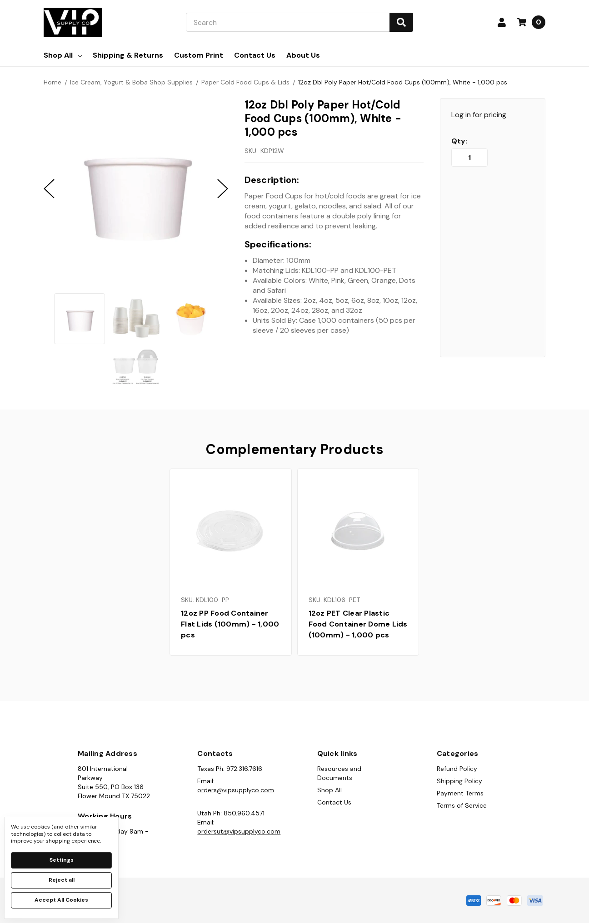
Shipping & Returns (128, 55)
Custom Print (198, 55)
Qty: (459, 141)
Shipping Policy (459, 781)
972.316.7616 (244, 769)
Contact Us (254, 55)
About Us (303, 55)
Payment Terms (460, 793)
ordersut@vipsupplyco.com (238, 831)
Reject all (62, 880)
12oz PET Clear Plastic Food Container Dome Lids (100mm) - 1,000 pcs (358, 624)
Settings (62, 860)
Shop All (63, 55)
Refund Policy (457, 769)
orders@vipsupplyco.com (235, 790)
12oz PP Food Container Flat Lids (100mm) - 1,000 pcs (230, 624)
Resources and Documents (339, 773)
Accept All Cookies (61, 899)
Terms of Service (462, 805)
